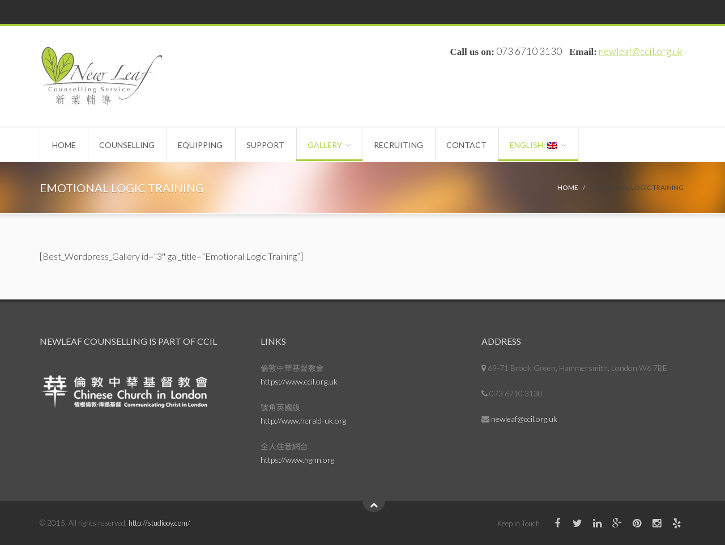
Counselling (130, 145)
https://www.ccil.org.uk (299, 381)
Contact (480, 145)
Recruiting (410, 145)
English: (550, 145)
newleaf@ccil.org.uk (641, 51)
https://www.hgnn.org (297, 459)
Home (65, 145)
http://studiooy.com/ (159, 522)
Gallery (334, 145)
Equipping (206, 145)
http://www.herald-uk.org (303, 420)
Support (273, 145)
